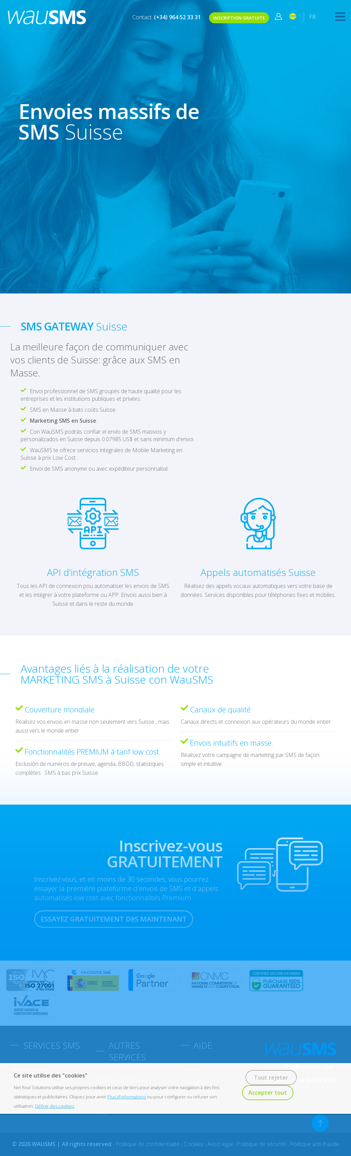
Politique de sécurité (261, 1144)
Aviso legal (220, 1144)
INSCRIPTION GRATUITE (239, 18)
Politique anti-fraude (314, 1144)
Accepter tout (268, 1092)
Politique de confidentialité (148, 1144)
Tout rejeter (271, 1077)
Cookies (194, 1144)
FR (312, 17)
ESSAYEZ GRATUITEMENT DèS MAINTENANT (113, 919)
